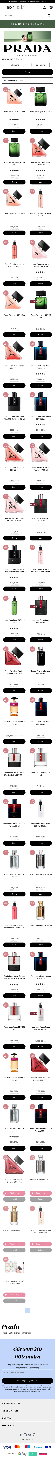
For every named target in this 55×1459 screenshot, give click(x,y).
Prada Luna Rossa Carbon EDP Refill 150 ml (40, 1028)
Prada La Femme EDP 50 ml (14, 1230)
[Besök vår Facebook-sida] (21, 1435)
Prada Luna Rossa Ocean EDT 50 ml (41, 367)
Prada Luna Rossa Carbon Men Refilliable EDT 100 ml (14, 977)
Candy (15, 65)
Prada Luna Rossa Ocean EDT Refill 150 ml (41, 1231)
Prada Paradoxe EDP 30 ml (14, 111)
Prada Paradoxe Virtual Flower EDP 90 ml (14, 519)
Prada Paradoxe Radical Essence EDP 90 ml (14, 1180)
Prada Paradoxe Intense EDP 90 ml (14, 468)
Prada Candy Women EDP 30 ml (14, 723)
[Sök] (27, 15)
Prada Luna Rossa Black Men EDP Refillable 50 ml (14, 570)
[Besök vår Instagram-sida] (25, 1435)
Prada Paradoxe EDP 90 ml (14, 315)
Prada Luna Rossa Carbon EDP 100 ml (40, 621)
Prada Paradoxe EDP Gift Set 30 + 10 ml (14, 1282)
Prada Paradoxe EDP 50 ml (14, 213)
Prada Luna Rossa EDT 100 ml (14, 1028)
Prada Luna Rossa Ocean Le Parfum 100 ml (41, 1130)
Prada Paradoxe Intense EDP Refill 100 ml (14, 265)
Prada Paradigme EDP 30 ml (41, 316)
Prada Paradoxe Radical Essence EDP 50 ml (40, 1079)
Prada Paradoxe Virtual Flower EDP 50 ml (41, 468)
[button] (27, 80)
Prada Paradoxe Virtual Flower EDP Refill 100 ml (40, 570)
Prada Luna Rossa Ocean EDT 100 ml (41, 418)
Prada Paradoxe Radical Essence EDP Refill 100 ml (14, 926)
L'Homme (40, 65)
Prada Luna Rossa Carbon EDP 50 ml (40, 519)
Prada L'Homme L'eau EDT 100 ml (14, 1130)
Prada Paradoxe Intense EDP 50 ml (14, 367)
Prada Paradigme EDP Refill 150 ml (14, 621)
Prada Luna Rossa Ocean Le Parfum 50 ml (14, 824)
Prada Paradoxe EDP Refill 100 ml (40, 214)
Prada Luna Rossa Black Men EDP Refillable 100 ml (14, 418)
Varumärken (7, 59)
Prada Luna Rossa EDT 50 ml (40, 774)
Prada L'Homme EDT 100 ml (41, 874)
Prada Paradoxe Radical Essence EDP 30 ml (14, 672)
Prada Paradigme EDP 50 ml (41, 111)
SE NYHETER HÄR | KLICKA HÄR (27, 24)
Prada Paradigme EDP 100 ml (14, 163)
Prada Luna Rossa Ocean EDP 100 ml (41, 723)
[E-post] (27, 1372)
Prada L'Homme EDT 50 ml (40, 1179)
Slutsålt (14, 1199)
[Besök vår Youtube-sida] (30, 1435)
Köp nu (14, 131)
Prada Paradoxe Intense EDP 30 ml (40, 163)
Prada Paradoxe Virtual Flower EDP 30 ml (41, 265)
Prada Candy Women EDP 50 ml (14, 1079)
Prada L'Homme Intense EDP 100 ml (40, 672)
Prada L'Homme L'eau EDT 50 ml (14, 875)
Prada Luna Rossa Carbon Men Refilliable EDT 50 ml (14, 774)
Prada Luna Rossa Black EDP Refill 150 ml (40, 824)
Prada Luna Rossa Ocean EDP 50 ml (41, 977)
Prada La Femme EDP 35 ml (41, 925)
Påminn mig (14, 1193)
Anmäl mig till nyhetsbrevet (27, 1380)
